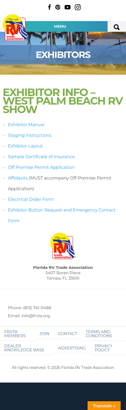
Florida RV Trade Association (15, 27)
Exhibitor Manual (26, 124)
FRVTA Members (15, 333)
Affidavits (18, 178)
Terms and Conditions (99, 333)
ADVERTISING (72, 348)
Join (44, 333)
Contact (67, 333)
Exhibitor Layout (25, 146)
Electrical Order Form (31, 199)
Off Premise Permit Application (41, 167)
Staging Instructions (29, 135)
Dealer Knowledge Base (24, 347)
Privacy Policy (103, 347)
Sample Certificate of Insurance (41, 156)
